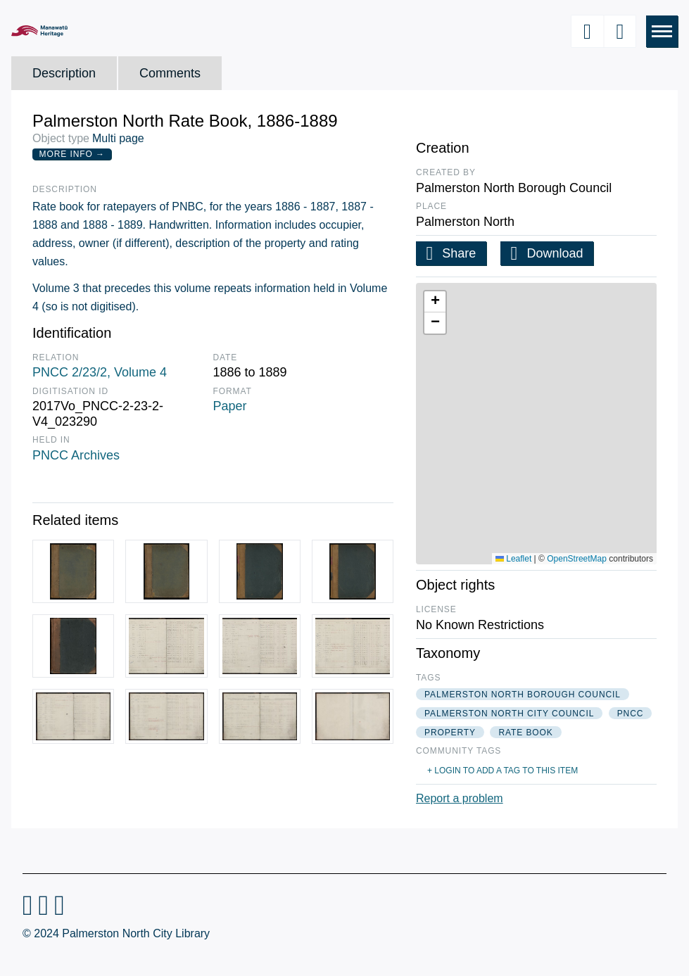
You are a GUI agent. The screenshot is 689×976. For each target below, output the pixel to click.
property (450, 732)
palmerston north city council (509, 713)
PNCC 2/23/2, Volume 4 (99, 372)
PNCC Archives (76, 455)
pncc (630, 713)
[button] (434, 301)
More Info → (72, 154)
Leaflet (513, 559)
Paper (230, 406)
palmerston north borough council (522, 694)
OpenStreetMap (577, 559)
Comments (170, 73)
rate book (525, 732)
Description (64, 73)
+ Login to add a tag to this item (502, 770)
